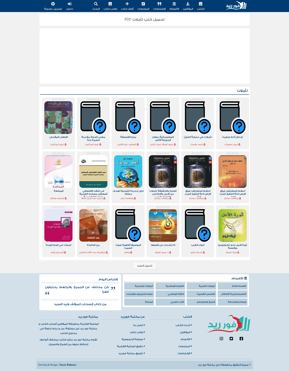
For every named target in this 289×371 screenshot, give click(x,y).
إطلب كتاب (110, 6)
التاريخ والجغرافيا (206, 302)
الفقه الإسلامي (176, 294)
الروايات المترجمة (144, 286)
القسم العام (239, 286)
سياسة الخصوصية (133, 339)
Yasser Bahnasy (67, 365)
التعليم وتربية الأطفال (233, 294)
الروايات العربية (207, 286)
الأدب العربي (177, 302)
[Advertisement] (144, 56)
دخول (69, 6)
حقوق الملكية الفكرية (131, 346)
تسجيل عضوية (53, 6)
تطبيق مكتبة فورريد (131, 353)
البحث (96, 6)
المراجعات (143, 6)
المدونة (149, 302)
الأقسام (174, 6)
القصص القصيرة (206, 294)
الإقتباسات (159, 6)
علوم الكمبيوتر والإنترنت (139, 294)
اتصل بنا (139, 325)
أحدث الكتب (183, 325)
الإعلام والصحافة (237, 302)
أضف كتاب (127, 6)
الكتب (200, 6)
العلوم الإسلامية (175, 286)
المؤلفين (188, 6)
